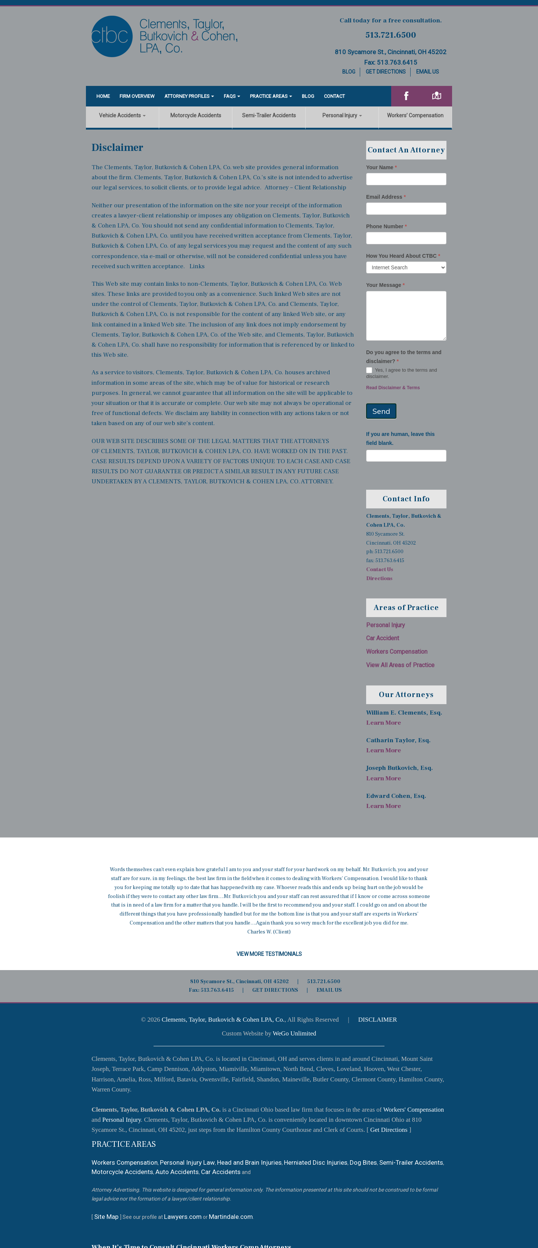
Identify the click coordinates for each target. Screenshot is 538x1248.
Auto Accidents (177, 1172)
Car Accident (382, 638)
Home (103, 96)
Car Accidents (221, 1172)
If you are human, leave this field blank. (400, 438)
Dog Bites (363, 1162)
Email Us (427, 72)
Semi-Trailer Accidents (269, 115)
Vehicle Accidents (122, 115)
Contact (334, 96)
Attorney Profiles (187, 96)
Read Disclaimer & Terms (393, 387)
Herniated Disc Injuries (315, 1162)
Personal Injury (342, 115)
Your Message (385, 285)
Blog (348, 72)
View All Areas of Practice (400, 665)
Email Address (386, 197)
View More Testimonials (269, 954)
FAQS (230, 96)
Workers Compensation (396, 651)
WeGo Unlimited (294, 1033)
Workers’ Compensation (415, 115)
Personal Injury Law (187, 1162)
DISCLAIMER (377, 1019)
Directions (379, 578)
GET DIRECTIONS (275, 990)
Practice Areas (269, 96)
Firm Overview (137, 96)
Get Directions (386, 72)
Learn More (383, 723)
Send (381, 411)
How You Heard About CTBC (403, 256)
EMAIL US (329, 990)
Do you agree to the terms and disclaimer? (403, 356)
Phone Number (386, 226)
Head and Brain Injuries (249, 1162)
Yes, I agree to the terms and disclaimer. (401, 373)
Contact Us (379, 569)
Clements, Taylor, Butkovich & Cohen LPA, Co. (223, 1019)
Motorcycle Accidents (195, 115)
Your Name (381, 167)
